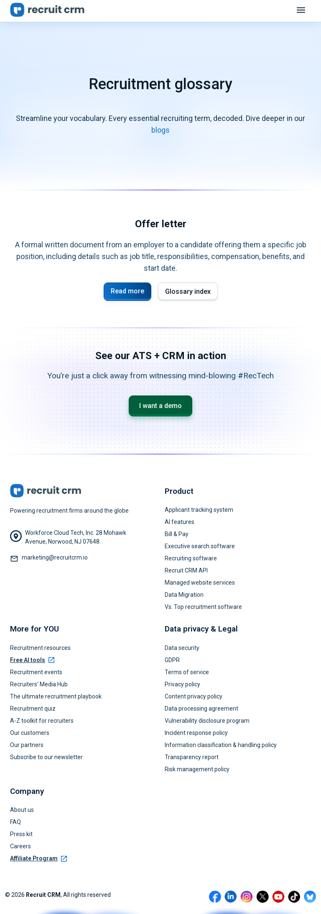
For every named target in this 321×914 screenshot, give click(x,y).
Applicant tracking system (199, 509)
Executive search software (200, 546)
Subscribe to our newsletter (46, 757)
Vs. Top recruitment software (203, 606)
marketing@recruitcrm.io (55, 557)
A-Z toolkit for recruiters (42, 720)
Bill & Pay (177, 534)
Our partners (26, 745)
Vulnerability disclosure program (207, 720)
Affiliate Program (38, 858)
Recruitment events (36, 672)
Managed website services (200, 582)
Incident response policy (196, 732)
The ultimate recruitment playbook (56, 696)
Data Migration (184, 594)
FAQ (15, 822)
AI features (179, 522)
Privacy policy (182, 684)
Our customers (29, 732)
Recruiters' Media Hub (39, 684)
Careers (20, 846)
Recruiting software (191, 558)
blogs (160, 130)
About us (22, 809)
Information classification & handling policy (221, 745)
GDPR (172, 660)
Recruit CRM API (186, 570)
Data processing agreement (201, 708)
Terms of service (187, 672)
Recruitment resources (40, 647)
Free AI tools (32, 660)
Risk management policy (197, 769)
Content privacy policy (193, 696)
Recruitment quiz (33, 708)
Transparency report (192, 757)
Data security (182, 647)
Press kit (21, 834)
